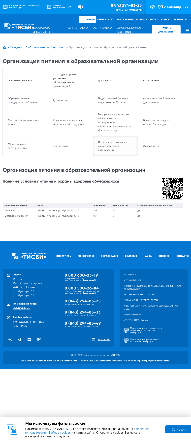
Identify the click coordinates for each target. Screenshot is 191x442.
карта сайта (104, 339)
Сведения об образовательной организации (37, 47)
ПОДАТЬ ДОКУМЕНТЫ (166, 29)
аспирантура (102, 28)
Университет (105, 19)
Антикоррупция (132, 280)
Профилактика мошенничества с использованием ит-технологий (152, 287)
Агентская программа (136, 320)
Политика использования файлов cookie (101, 360)
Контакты (180, 19)
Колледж (142, 19)
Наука (154, 19)
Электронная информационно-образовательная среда (151, 307)
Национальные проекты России (141, 300)
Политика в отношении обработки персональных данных (50, 360)
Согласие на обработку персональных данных (147, 360)
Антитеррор (130, 274)
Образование (125, 19)
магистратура (78, 28)
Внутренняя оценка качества (140, 294)
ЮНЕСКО (166, 19)
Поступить (87, 19)
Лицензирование (133, 314)
